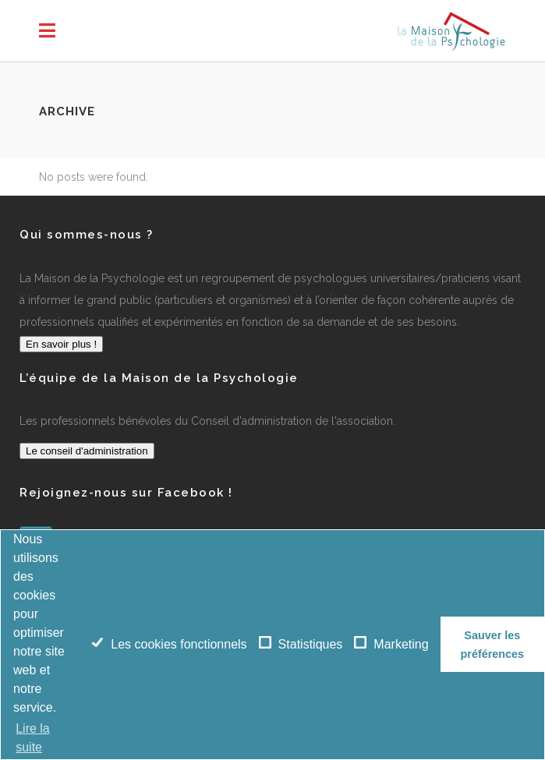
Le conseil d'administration (87, 451)
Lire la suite (33, 738)
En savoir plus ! (61, 344)
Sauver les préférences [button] (492, 644)
